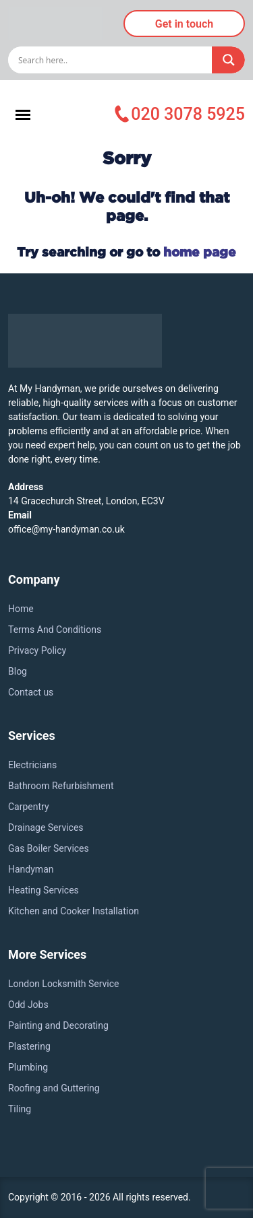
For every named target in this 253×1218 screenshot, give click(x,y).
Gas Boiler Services (48, 848)
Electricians (32, 764)
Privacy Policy (37, 650)
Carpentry (28, 806)
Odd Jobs (28, 1004)
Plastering (29, 1046)
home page (199, 251)
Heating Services (43, 890)
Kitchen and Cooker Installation (73, 911)
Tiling (19, 1109)
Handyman (30, 869)
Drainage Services (46, 827)
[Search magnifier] (229, 60)
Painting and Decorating (58, 1025)
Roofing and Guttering (54, 1088)
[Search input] (113, 59)
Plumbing (28, 1067)
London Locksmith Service (63, 983)
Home (21, 608)
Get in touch (184, 24)
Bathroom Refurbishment (61, 785)
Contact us (30, 692)
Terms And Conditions (54, 629)
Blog (17, 671)
